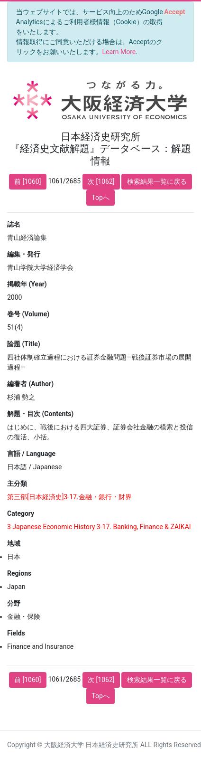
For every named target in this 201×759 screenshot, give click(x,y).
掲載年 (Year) (27, 284)
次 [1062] (101, 181)
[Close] (174, 12)
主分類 (17, 483)
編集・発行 (23, 254)
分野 (13, 603)
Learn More (119, 52)
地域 (13, 543)
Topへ (100, 197)
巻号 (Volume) (28, 314)
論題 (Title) (23, 344)
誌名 (13, 224)
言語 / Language (31, 453)
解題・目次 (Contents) (40, 413)
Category (20, 513)
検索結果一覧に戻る (157, 181)
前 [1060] (27, 181)
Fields (16, 633)
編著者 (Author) (30, 384)
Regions (19, 573)
